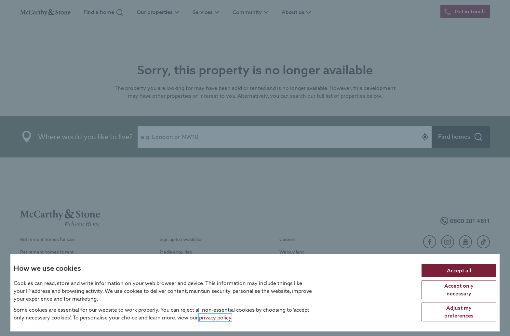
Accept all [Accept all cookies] (459, 270)
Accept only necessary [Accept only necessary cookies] (459, 289)
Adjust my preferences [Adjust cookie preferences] (459, 311)
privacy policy (215, 317)
